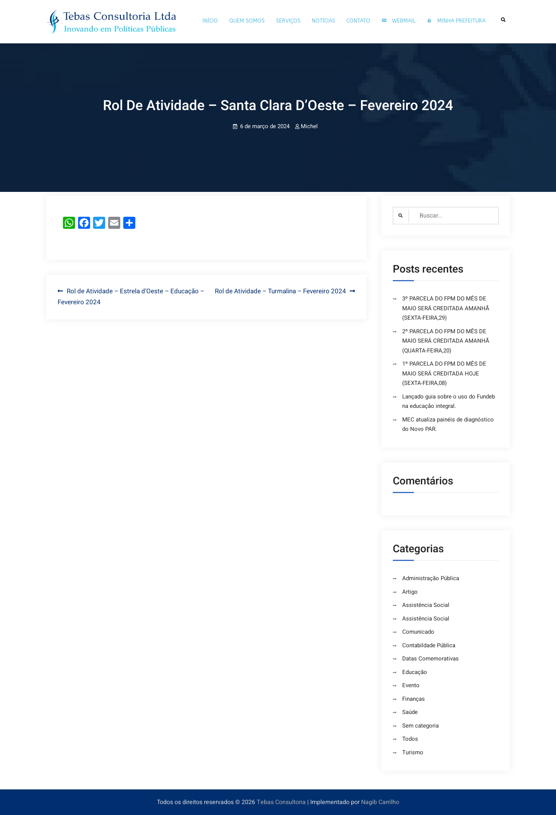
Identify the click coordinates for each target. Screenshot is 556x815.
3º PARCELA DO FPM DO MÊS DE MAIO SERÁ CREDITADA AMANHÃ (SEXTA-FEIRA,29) (445, 308)
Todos (410, 739)
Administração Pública (430, 578)
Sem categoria (420, 726)
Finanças (413, 699)
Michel (309, 126)
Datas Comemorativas (430, 658)
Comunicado (418, 632)
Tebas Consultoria (281, 802)
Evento (411, 685)
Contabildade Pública (428, 645)
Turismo (412, 752)
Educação (414, 672)
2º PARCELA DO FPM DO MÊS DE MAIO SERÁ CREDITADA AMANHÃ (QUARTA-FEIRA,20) (445, 341)
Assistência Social (425, 605)
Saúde (410, 712)
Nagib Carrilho (380, 802)
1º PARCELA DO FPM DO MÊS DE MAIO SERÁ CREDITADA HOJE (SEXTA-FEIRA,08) (444, 373)
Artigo (410, 592)
